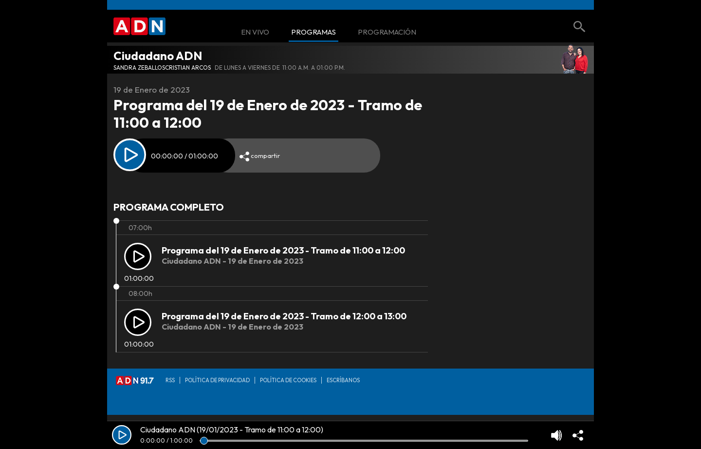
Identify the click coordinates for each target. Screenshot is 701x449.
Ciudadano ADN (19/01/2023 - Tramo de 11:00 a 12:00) (231, 429)
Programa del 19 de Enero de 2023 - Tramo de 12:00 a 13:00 (284, 316)
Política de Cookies (288, 380)
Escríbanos (343, 380)
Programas (313, 32)
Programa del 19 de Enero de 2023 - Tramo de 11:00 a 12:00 (283, 250)
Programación (387, 32)
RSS (170, 380)
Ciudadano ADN (157, 55)
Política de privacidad (217, 380)
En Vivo (255, 32)
